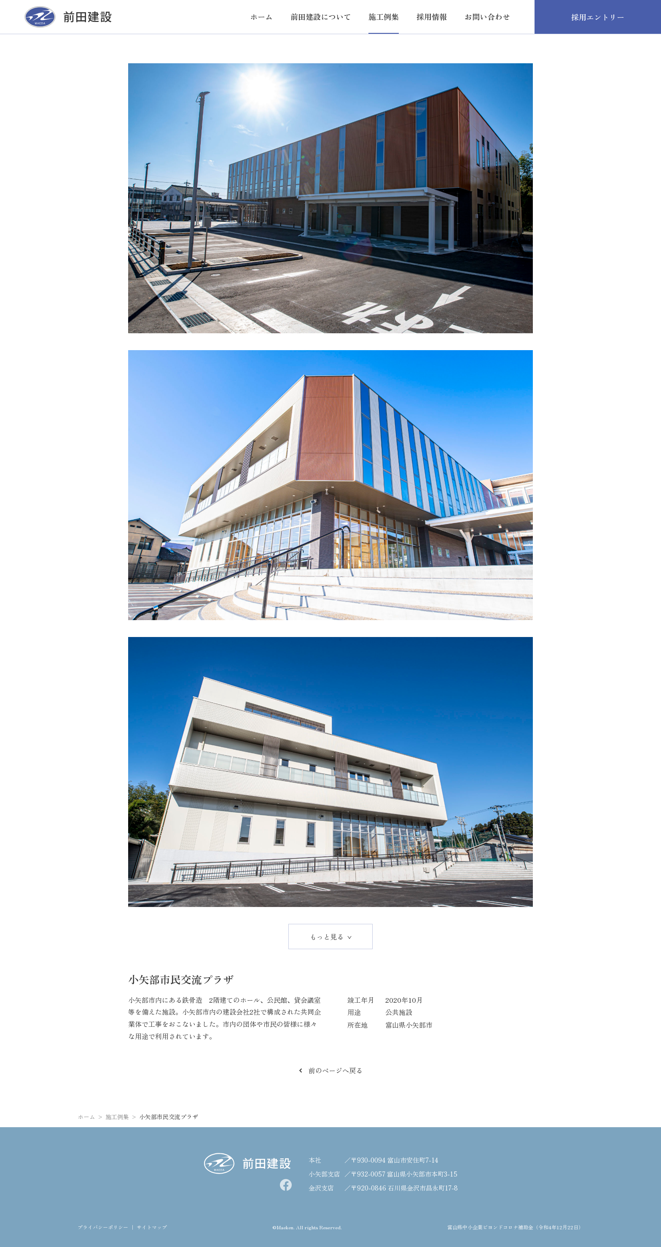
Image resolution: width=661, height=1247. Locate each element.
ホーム (86, 1116)
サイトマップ (152, 1227)
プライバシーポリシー (103, 1227)
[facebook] (286, 1185)
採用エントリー (597, 16)
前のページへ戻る (330, 1070)
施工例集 (117, 1116)
